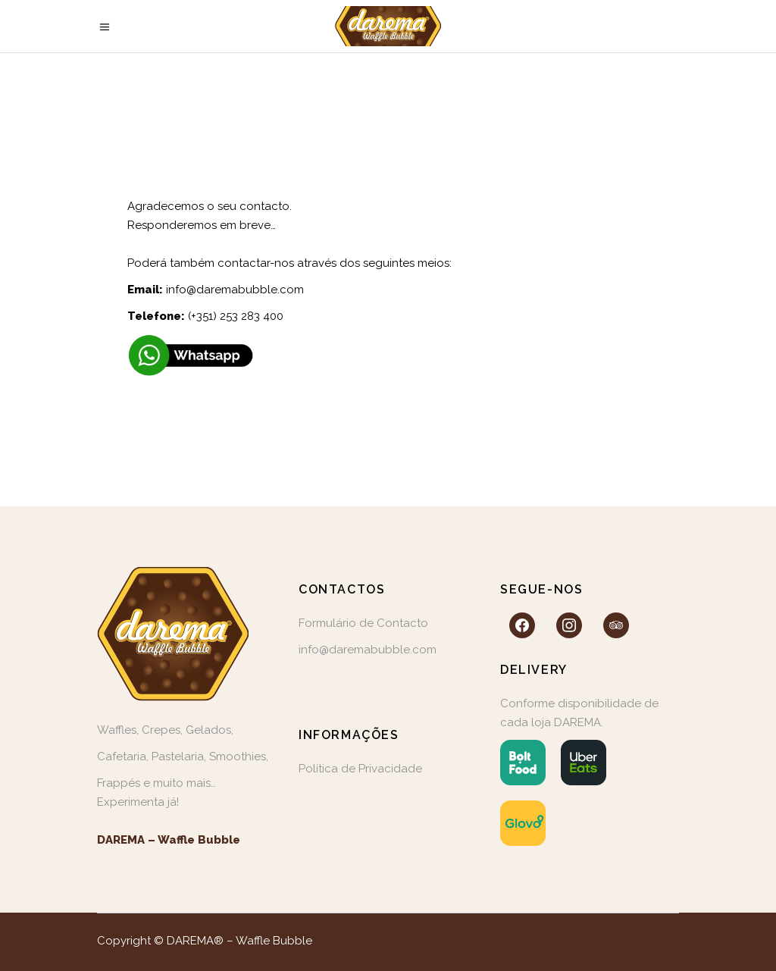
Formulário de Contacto (363, 623)
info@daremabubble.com (235, 289)
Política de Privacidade (360, 768)
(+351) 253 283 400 (235, 316)
